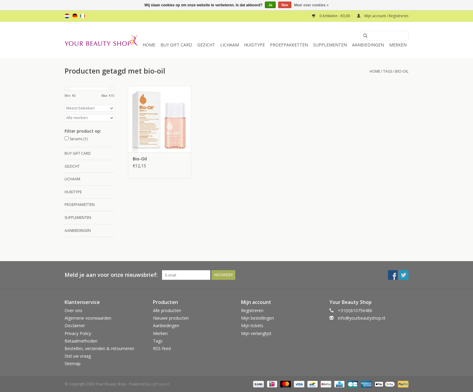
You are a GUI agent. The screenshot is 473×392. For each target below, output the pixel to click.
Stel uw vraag (78, 356)
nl (67, 16)
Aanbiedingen (368, 45)
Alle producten (167, 310)
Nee (284, 5)
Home (149, 45)
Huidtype (254, 45)
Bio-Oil (140, 159)
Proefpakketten (289, 45)
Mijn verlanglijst (256, 333)
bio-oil (401, 71)
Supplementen (330, 45)
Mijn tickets (252, 325)
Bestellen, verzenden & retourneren (99, 348)
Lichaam (229, 45)
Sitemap (73, 363)
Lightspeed (160, 384)
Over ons (73, 310)
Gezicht (206, 45)
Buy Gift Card (176, 45)
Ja (270, 5)
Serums (78, 138)
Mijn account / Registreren (382, 15)
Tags (387, 71)
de (74, 16)
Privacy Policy (78, 333)
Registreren (252, 310)
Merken (398, 45)
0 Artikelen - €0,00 (331, 15)
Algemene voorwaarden (88, 318)
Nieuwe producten (171, 318)
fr (82, 16)
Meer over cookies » (311, 5)
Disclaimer (75, 325)
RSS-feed (162, 348)
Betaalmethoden (81, 341)
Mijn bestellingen (257, 318)
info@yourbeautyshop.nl (361, 318)
